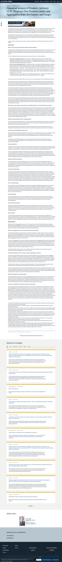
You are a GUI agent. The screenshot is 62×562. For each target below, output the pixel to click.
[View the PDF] (1, 25)
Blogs (25, 346)
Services (41, 1)
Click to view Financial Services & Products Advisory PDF (31, 335)
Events (20, 346)
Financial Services (10, 535)
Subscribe (52, 550)
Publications (15, 346)
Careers (58, 1)
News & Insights (46, 1)
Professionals (37, 1)
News (10, 346)
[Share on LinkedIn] (1, 22)
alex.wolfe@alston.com (32, 523)
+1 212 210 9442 (32, 522)
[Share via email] (1, 23)
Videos (29, 346)
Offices (55, 1)
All (7, 346)
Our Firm (51, 1)
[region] (31, 560)
